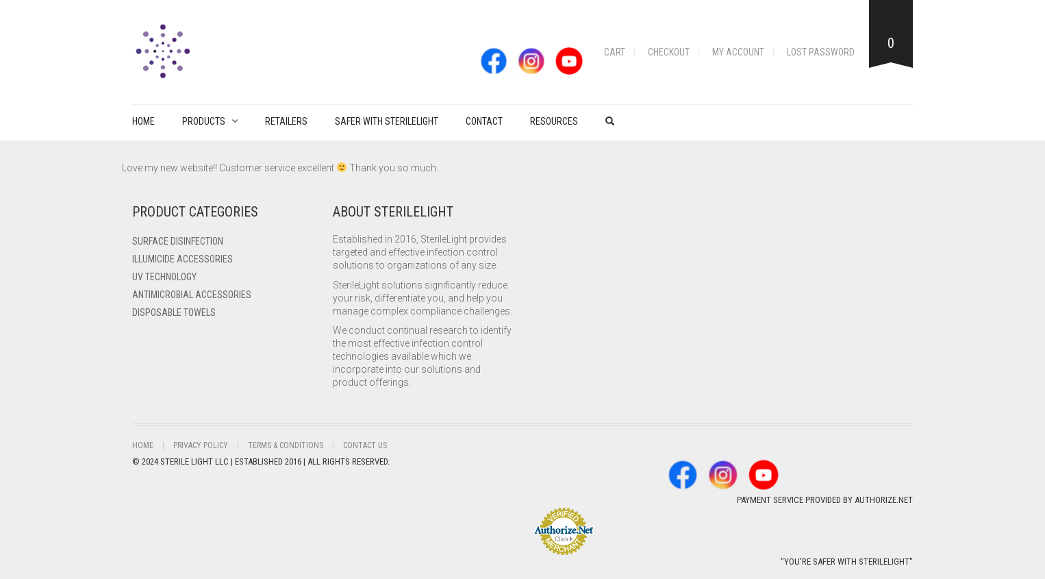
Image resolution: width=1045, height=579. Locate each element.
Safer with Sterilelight (386, 121)
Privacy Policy (200, 445)
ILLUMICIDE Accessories (182, 259)
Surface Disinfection (177, 241)
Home (143, 121)
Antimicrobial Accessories (191, 294)
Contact (484, 121)
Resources (554, 121)
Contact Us (365, 445)
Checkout (669, 52)
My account (738, 52)
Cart (614, 52)
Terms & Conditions (285, 445)
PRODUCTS (203, 121)
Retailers (286, 121)
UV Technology (164, 276)
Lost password (821, 52)
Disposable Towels (174, 312)
